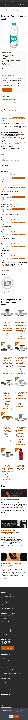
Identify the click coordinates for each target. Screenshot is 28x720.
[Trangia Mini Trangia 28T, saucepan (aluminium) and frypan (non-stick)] (7, 358)
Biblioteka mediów (6, 706)
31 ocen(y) (19, 111)
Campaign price (7, 52)
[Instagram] (5, 642)
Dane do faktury (6, 634)
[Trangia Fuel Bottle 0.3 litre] (21, 465)
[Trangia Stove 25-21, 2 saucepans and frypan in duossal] (21, 393)
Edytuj (10, 716)
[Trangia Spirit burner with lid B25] (7, 429)
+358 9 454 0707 (8, 616)
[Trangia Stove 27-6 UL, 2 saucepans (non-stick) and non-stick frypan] (21, 358)
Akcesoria (4, 13)
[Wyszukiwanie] (18, 4)
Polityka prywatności (7, 689)
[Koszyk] (23, 5)
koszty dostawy (16, 55)
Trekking (10, 10)
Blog (3, 698)
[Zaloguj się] (20, 4)
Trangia (3, 154)
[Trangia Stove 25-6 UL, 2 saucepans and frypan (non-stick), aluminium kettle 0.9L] (7, 393)
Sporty (4, 10)
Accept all (16, 716)
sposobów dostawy (18, 134)
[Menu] (1, 4)
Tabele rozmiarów (6, 702)
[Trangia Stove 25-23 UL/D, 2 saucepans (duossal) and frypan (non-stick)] (7, 465)
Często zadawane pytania (8, 627)
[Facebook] (2, 642)
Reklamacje (5, 662)
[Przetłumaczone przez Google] (6, 118)
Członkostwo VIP (6, 686)
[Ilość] (5, 70)
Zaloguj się (4, 682)
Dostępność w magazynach (8, 99)
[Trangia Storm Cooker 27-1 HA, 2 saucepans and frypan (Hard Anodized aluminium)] (21, 429)
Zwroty (3, 658)
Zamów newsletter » (7, 648)
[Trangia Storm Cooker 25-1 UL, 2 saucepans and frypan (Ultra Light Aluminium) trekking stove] (21, 324)
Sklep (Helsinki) (5, 77)
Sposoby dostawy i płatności (8, 669)
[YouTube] (9, 642)
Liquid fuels (17, 13)
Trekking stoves (18, 10)
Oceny (14, 1)
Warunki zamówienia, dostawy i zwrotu (11, 673)
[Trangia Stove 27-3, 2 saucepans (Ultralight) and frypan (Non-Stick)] (7, 324)
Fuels (10, 13)
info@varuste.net (5, 618)
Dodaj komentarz (6, 270)
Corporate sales (5, 631)
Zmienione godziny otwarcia (8, 608)
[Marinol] (7, 286)
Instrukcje (4, 666)
